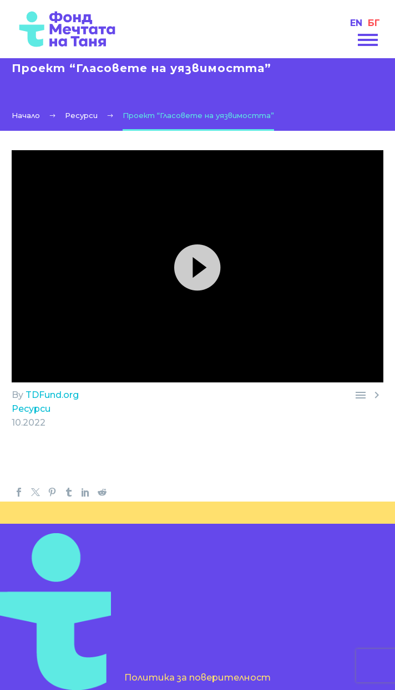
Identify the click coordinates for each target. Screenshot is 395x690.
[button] (197, 266)
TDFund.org (52, 395)
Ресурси (31, 408)
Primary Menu (368, 40)
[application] (197, 266)
